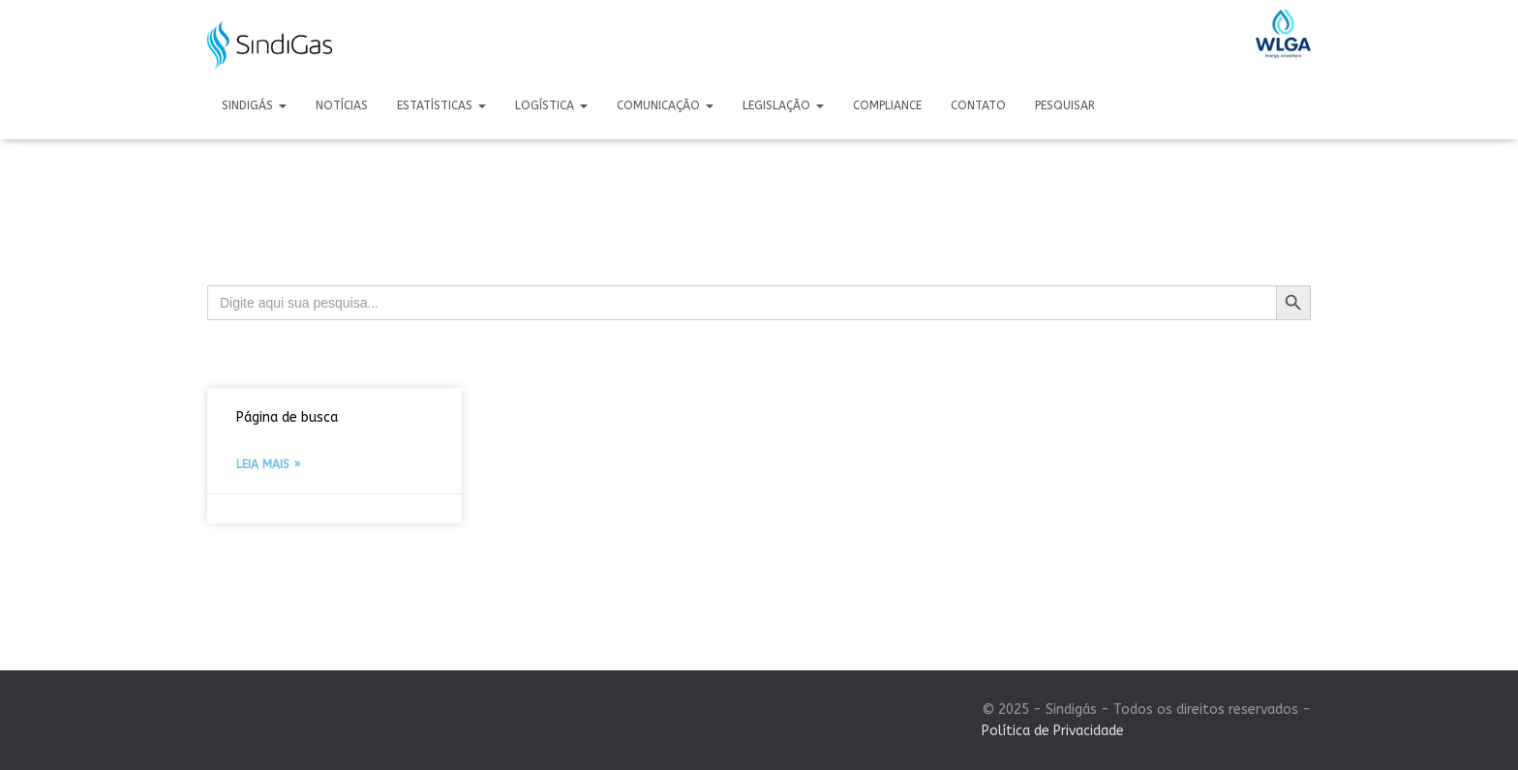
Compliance (887, 105)
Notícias (342, 105)
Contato (978, 105)
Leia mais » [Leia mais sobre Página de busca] (268, 464)
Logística (551, 105)
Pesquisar (1065, 105)
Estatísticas (441, 105)
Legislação (783, 105)
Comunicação (665, 105)
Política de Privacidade (1053, 731)
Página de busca (287, 417)
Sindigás (254, 105)
